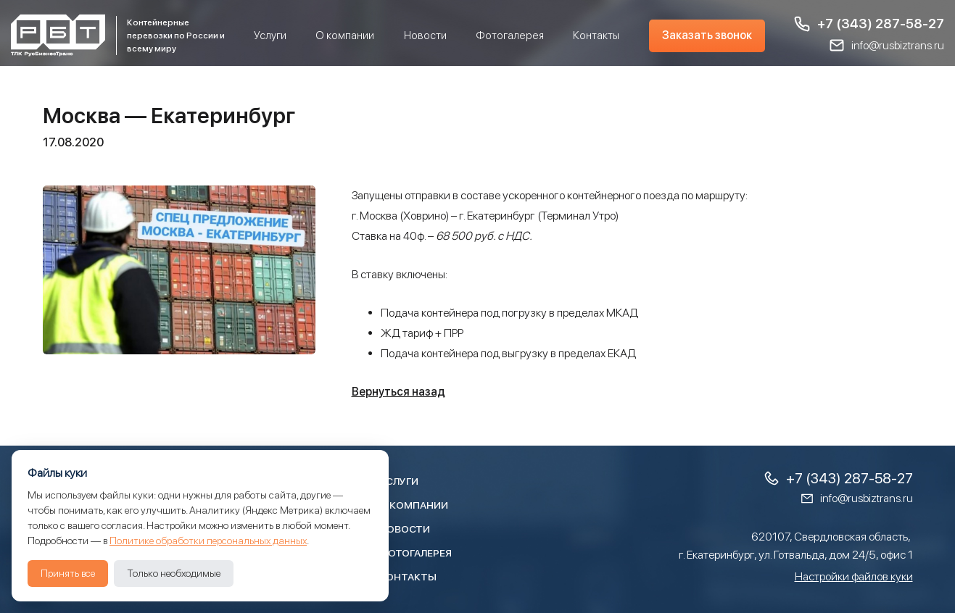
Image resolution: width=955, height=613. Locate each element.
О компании (344, 35)
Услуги (270, 35)
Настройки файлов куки (854, 576)
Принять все (68, 573)
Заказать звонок (707, 35)
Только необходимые (173, 573)
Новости (425, 35)
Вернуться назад (398, 392)
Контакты (596, 35)
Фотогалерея (510, 35)
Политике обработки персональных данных (208, 540)
